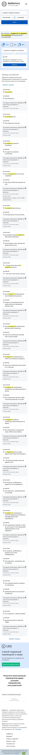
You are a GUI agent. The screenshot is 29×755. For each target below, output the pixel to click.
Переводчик (9, 736)
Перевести (14, 64)
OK (24, 753)
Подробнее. (17, 753)
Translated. (18, 729)
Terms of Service (10, 746)
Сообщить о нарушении (12, 738)
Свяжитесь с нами (10, 741)
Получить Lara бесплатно (11, 664)
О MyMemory (9, 733)
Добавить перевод (8, 85)
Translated (10, 743)
